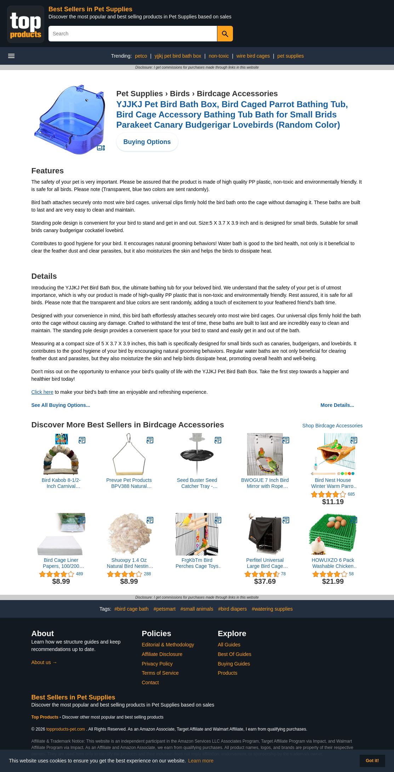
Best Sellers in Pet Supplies (90, 9)
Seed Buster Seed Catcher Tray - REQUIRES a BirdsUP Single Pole (197, 483)
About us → (44, 662)
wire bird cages (253, 56)
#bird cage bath (131, 609)
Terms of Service (160, 673)
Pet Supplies (139, 93)
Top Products (46, 717)
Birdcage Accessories (237, 93)
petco (141, 56)
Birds (180, 93)
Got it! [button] (372, 760)
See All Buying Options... (61, 405)
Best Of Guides (234, 654)
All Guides (229, 644)
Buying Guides (234, 664)
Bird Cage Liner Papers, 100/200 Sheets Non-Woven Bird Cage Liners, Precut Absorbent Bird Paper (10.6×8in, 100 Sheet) (61, 563)
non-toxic (219, 56)
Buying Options (147, 141)
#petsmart (165, 609)
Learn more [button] (201, 761)
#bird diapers (232, 609)
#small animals (197, 609)
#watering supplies (272, 609)
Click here (42, 392)
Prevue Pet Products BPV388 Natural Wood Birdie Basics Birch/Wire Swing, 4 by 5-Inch (129, 483)
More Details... (337, 405)
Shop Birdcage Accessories (332, 425)
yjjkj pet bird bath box (178, 56)
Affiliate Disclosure (162, 654)
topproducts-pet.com (65, 729)
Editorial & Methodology (168, 644)
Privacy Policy (157, 664)
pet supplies (291, 56)
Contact (150, 682)
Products (227, 673)
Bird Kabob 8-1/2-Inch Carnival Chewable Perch (61, 483)
